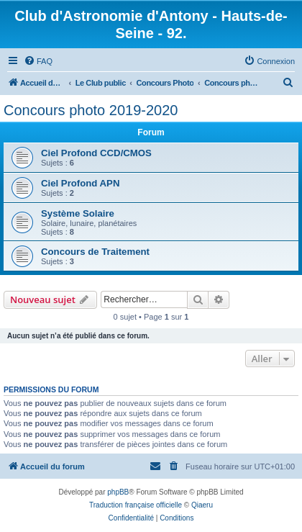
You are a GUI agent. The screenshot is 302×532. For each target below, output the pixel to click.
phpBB (118, 492)
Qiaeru (202, 505)
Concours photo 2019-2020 (91, 110)
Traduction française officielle (135, 505)
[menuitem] (38, 61)
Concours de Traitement (95, 251)
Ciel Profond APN (80, 183)
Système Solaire (77, 213)
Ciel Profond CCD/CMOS (96, 153)
